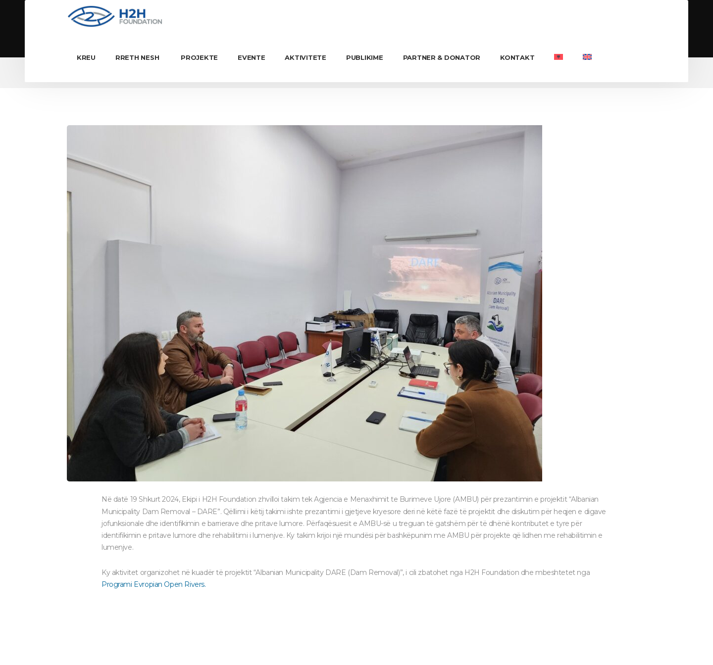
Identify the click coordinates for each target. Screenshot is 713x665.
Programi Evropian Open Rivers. (153, 584)
